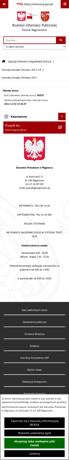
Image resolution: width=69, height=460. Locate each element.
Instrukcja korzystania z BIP (34, 357)
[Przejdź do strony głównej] (34, 22)
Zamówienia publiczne (34, 322)
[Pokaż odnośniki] (4, 4)
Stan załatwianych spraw (35, 310)
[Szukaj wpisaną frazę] (61, 40)
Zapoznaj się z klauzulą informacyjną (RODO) (34, 423)
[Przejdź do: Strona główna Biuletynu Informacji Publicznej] (4, 61)
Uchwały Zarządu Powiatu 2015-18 (21, 69)
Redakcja (34, 346)
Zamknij (34, 454)
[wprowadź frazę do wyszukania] (29, 40)
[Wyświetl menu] (65, 4)
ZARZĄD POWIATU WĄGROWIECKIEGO (29, 61)
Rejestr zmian (34, 369)
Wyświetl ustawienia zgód (34, 433)
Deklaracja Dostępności (34, 381)
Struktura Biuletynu (34, 334)
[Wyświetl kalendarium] (62, 116)
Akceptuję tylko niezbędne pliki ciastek (34, 443)
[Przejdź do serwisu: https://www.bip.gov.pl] (35, 4)
